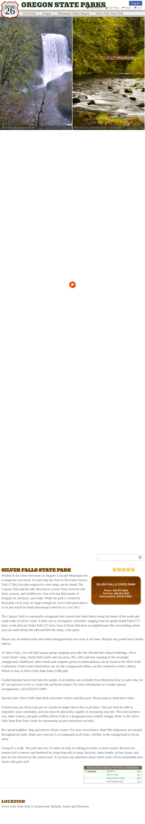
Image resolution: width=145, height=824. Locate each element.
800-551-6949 (121, 593)
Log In (135, 3)
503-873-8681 (120, 590)
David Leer (29, 127)
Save (138, 7)
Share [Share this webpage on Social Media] (126, 7)
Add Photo (112, 7)
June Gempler (115, 127)
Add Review (95, 7)
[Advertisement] (33, 558)
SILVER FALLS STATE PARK (116, 584)
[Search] (118, 557)
